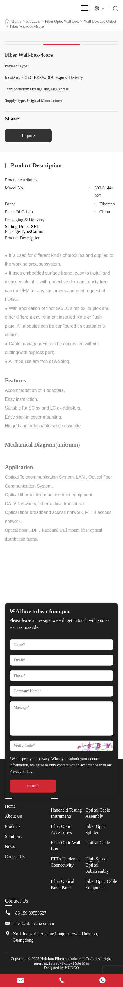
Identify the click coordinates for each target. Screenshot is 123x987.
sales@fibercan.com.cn (33, 923)
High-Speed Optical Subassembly (97, 865)
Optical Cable (97, 842)
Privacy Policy (60, 963)
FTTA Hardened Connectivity (65, 861)
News (10, 846)
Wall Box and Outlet (100, 21)
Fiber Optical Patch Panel (62, 884)
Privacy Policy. (21, 817)
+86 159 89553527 (29, 913)
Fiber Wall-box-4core (27, 26)
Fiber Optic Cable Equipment (101, 884)
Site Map (82, 963)
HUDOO (72, 968)
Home (13, 21)
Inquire (28, 135)
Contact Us (15, 856)
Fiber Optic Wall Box (62, 21)
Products (33, 21)
